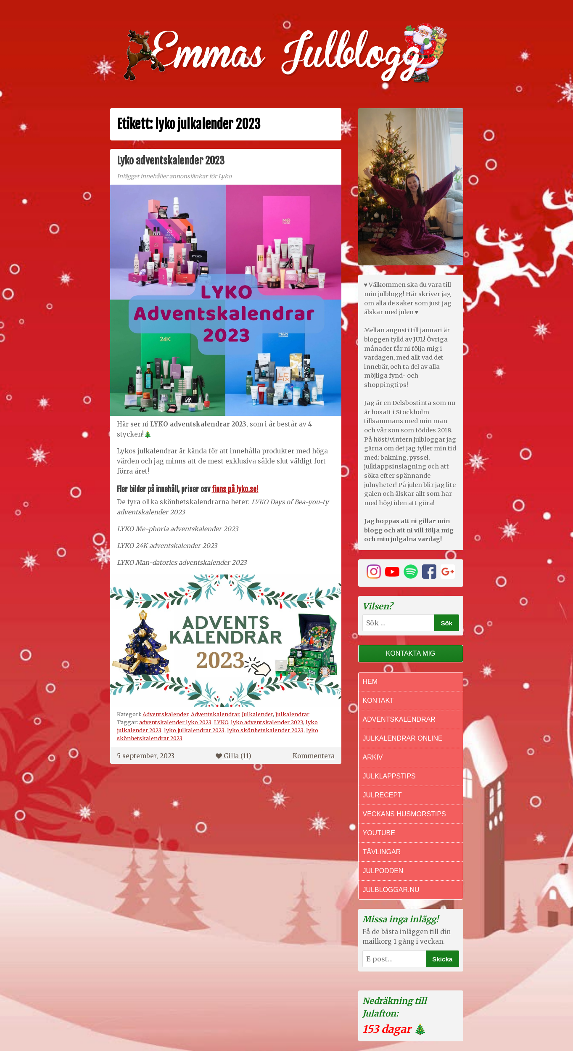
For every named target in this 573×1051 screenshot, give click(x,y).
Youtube (379, 833)
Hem (370, 681)
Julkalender (257, 714)
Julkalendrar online (403, 738)
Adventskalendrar (215, 714)
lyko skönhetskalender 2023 (265, 730)
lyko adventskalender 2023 (267, 722)
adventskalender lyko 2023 (175, 722)
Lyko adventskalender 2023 (170, 160)
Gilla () (233, 756)
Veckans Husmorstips (404, 814)
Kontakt (378, 700)
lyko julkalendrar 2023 (194, 730)
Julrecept (382, 795)
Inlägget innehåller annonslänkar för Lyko (174, 176)
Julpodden (383, 870)
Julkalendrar (292, 714)
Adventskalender (165, 714)
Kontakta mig (411, 653)
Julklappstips (389, 776)
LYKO (221, 722)
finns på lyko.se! (235, 489)
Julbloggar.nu (391, 889)
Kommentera (314, 756)
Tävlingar (382, 851)
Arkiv (373, 757)
